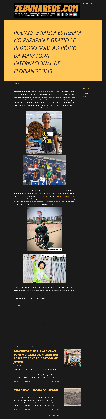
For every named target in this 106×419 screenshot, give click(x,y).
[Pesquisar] (85, 4)
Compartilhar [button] (85, 88)
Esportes (84, 96)
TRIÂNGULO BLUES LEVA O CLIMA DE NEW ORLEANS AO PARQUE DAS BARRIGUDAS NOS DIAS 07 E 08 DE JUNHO (36, 356)
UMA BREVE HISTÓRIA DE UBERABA (36, 390)
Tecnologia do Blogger (53, 415)
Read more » (55, 381)
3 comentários (26, 381)
